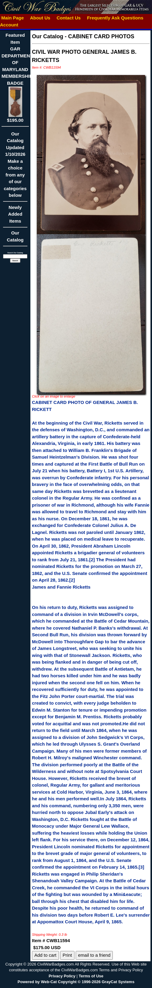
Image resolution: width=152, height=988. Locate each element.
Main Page (12, 17)
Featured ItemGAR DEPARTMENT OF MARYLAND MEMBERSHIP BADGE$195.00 (17, 77)
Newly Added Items (15, 216)
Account (9, 24)
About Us (40, 17)
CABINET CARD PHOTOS (101, 36)
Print (67, 955)
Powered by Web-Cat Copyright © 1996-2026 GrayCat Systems (76, 981)
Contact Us (68, 17)
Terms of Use (91, 976)
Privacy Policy (62, 976)
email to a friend (94, 955)
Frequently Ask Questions (115, 17)
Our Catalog (15, 236)
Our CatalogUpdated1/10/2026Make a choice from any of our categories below (15, 166)
